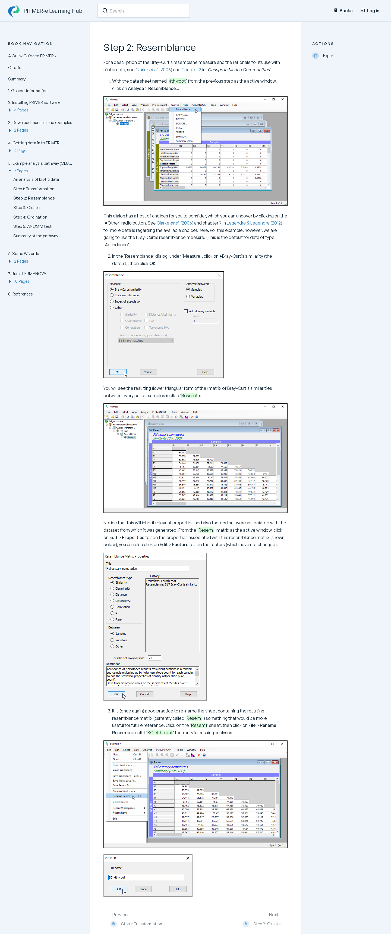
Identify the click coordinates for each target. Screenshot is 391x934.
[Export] (347, 55)
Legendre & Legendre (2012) (254, 223)
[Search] (105, 10)
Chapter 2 (191, 69)
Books (343, 10)
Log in (370, 10)
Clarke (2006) (154, 69)
